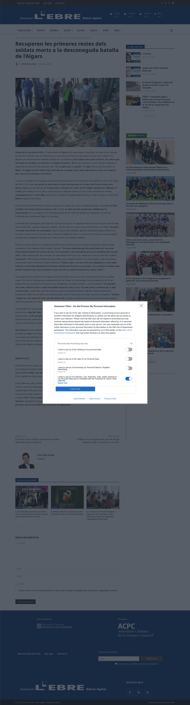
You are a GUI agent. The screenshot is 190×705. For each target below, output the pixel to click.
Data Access (94, 399)
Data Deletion (79, 399)
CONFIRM (75, 389)
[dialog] (95, 352)
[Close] (142, 306)
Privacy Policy (110, 399)
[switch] (128, 349)
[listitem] (95, 343)
